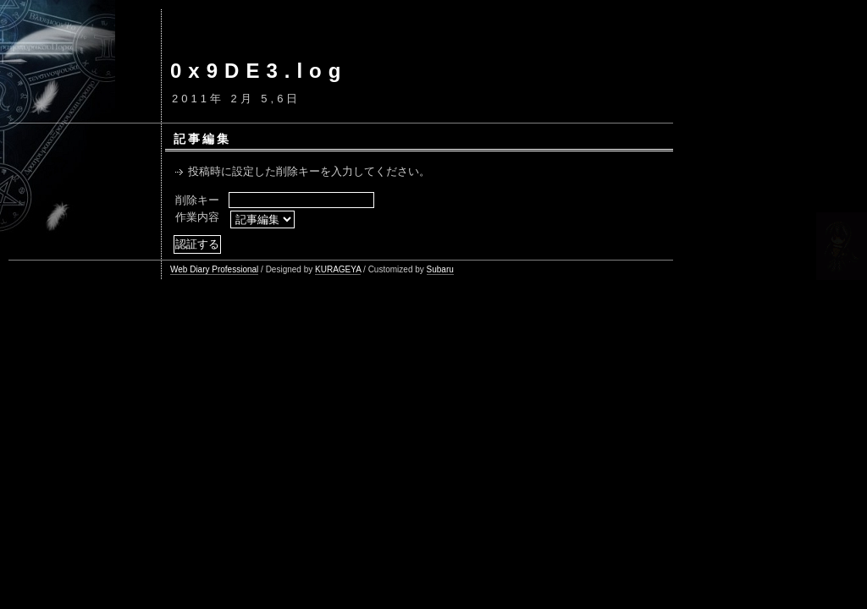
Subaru (440, 269)
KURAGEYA (338, 269)
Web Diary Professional (214, 269)
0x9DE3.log (258, 70)
